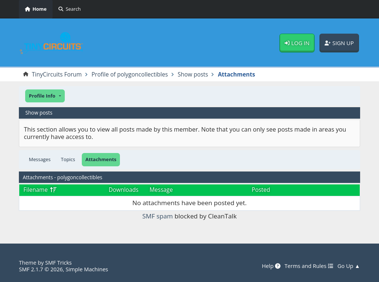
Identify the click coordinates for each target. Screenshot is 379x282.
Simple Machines (87, 269)
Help (271, 266)
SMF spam (157, 216)
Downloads (123, 190)
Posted (261, 190)
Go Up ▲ (349, 266)
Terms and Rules (309, 266)
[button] (44, 95)
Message (161, 190)
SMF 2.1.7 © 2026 (41, 269)
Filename (39, 190)
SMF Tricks (58, 262)
